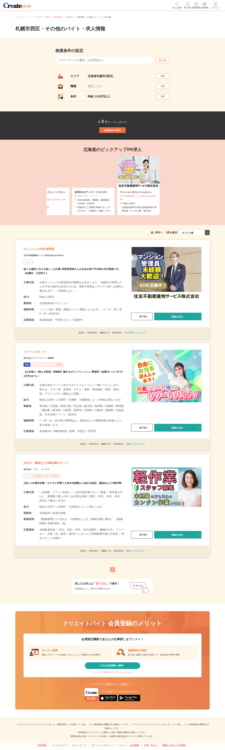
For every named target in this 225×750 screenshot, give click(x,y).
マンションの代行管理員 (48, 268)
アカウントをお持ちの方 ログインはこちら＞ (112, 717)
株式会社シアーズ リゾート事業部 (46, 386)
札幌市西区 (69, 17)
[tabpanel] (112, 201)
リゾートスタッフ (41, 378)
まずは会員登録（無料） (112, 707)
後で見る (142, 338)
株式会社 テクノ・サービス (43, 504)
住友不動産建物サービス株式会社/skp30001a (54, 277)
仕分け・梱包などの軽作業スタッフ (58, 495)
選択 (166, 77)
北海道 (47, 17)
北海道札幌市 (57, 17)
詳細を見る (177, 338)
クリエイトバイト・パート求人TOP (28, 17)
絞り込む (166, 60)
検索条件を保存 (112, 142)
